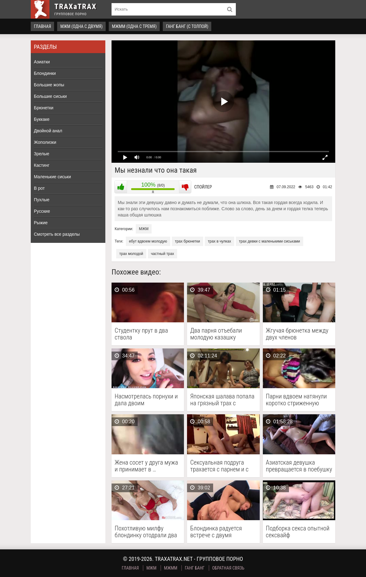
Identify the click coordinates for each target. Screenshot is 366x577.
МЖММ (170, 568)
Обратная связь (228, 568)
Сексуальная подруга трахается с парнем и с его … (219, 466)
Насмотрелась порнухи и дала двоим (146, 400)
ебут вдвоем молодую (148, 241)
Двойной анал (48, 130)
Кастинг (41, 165)
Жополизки (45, 142)
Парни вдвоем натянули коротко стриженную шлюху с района (296, 400)
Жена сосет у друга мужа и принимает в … (146, 466)
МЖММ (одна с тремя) (134, 26)
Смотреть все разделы (57, 234)
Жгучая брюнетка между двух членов (297, 334)
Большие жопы (49, 84)
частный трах (162, 254)
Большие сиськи (50, 96)
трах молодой (131, 254)
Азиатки (42, 61)
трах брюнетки (187, 241)
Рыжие (41, 222)
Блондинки (45, 73)
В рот (39, 188)
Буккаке (41, 119)
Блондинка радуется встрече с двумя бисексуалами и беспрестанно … (216, 531)
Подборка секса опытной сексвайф (298, 531)
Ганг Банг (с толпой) (187, 26)
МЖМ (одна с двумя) (81, 26)
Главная (42, 26)
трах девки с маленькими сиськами (269, 241)
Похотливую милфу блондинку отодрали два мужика (146, 531)
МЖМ (144, 229)
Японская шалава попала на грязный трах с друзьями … (222, 400)
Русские (42, 211)
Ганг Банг (195, 568)
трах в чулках (219, 241)
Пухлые (41, 199)
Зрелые (41, 153)
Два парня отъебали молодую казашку (216, 334)
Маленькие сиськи (52, 176)
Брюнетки (43, 107)
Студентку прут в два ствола (141, 334)
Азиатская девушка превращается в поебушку (299, 466)
